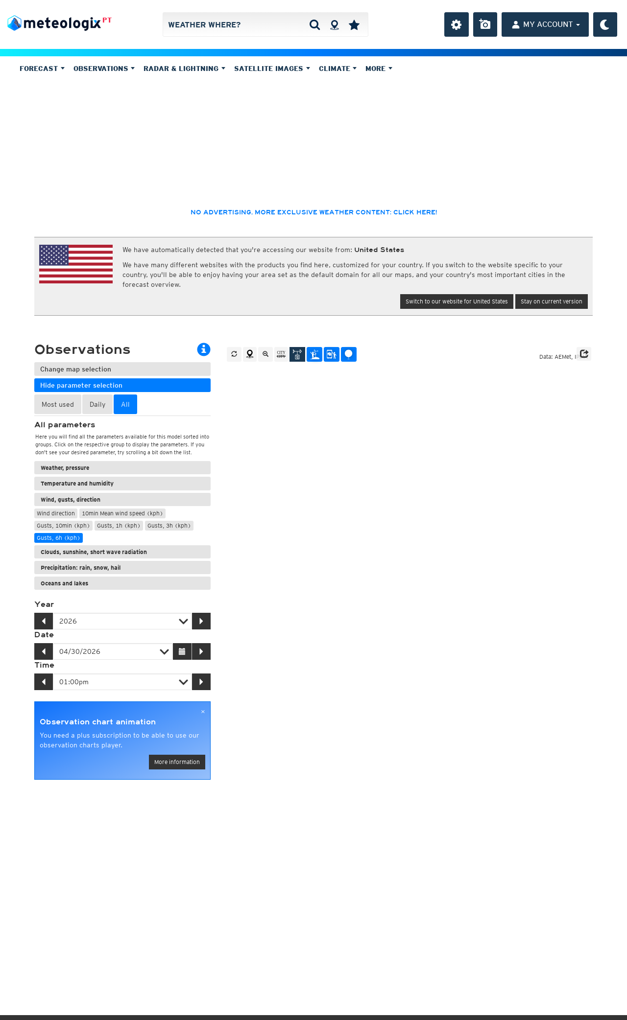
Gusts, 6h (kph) (58, 537)
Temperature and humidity (77, 483)
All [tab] (125, 404)
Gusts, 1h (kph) (119, 525)
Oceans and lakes (64, 583)
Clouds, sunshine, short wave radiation (94, 552)
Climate (338, 68)
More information (177, 761)
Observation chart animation (98, 722)
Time (44, 665)
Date (44, 634)
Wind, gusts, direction (70, 499)
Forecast (42, 68)
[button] (584, 354)
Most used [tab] (58, 404)
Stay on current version (551, 301)
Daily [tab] (97, 404)
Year (44, 604)
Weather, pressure (65, 467)
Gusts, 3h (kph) (169, 525)
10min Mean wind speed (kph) (122, 513)
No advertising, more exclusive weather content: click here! (314, 212)
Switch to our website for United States (457, 301)
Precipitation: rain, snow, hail (81, 567)
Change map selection (75, 369)
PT (107, 20)
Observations (104, 68)
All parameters (64, 424)
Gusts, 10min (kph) (63, 525)
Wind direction (56, 513)
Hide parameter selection (81, 385)
